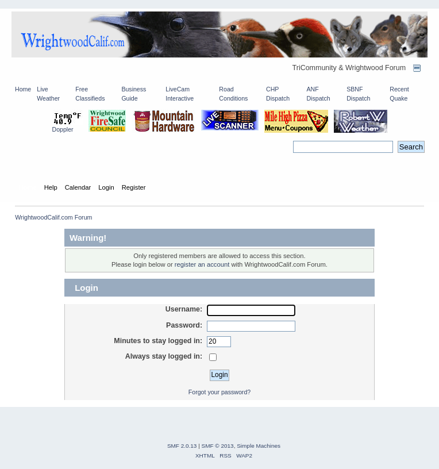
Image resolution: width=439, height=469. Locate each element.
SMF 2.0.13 (182, 446)
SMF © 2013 (218, 446)
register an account (202, 264)
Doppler (63, 129)
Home (23, 89)
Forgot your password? (219, 392)
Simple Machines (258, 446)
